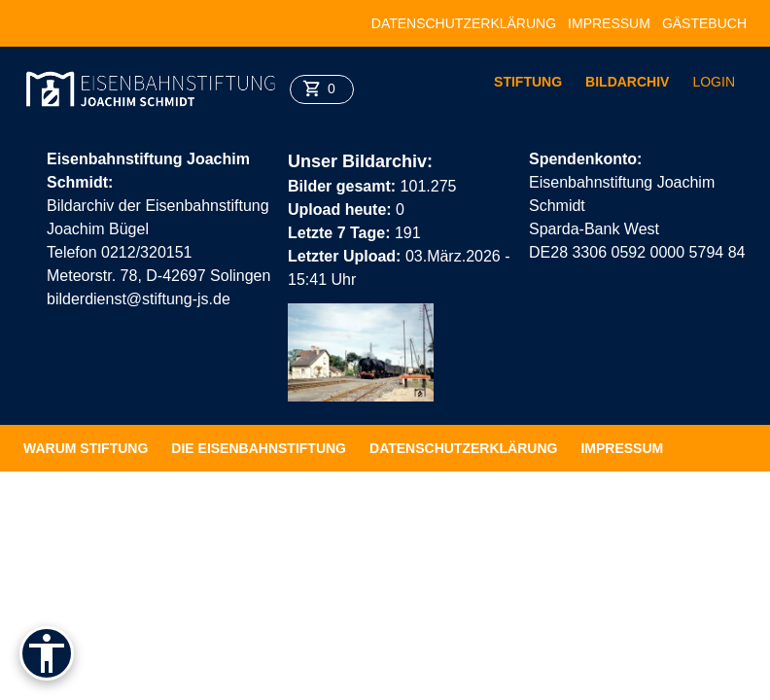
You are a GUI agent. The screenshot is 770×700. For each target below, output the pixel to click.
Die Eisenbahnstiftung (258, 448)
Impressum (609, 23)
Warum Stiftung (85, 448)
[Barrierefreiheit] (46, 653)
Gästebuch (704, 23)
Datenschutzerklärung (463, 23)
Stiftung (528, 81)
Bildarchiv (627, 81)
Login (713, 81)
